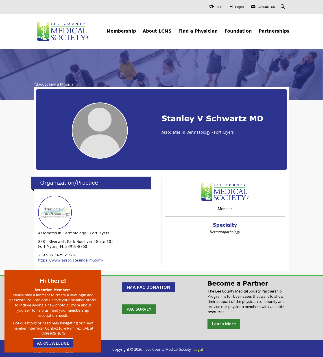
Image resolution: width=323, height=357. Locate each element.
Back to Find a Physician (55, 84)
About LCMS (157, 30)
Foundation (238, 30)
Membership (121, 30)
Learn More (224, 323)
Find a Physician (198, 30)
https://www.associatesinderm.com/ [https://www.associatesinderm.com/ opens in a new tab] (70, 260)
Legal (198, 349)
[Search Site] (283, 7)
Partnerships (274, 30)
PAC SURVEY (139, 309)
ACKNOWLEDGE (53, 343)
